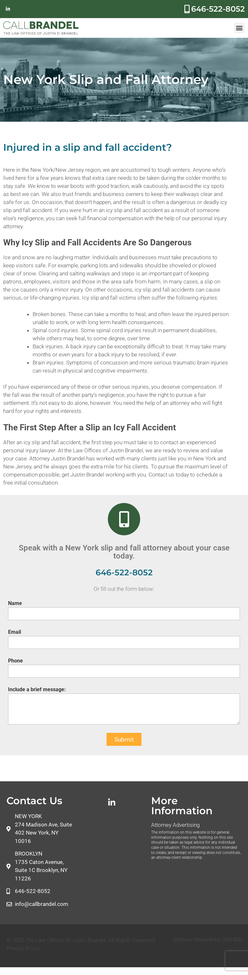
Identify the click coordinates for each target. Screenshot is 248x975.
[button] (239, 28)
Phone (15, 661)
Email (14, 632)
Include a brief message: (37, 689)
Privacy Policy (23, 948)
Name (15, 603)
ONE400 (232, 939)
